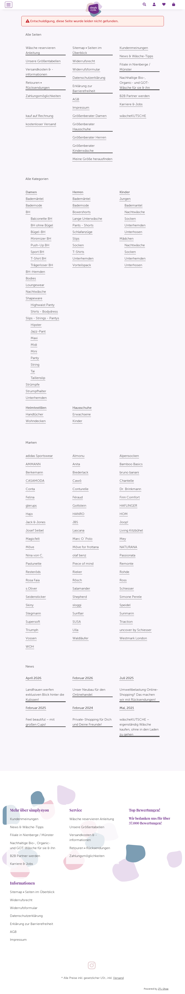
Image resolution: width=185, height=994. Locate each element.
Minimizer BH (41, 238)
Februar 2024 (83, 708)
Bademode (34, 205)
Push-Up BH (40, 245)
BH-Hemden (35, 271)
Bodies (31, 278)
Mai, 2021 (127, 708)
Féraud (78, 497)
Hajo (29, 514)
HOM (124, 514)
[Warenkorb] (175, 4)
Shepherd (80, 596)
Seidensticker (36, 596)
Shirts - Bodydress (44, 311)
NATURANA (128, 547)
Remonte (126, 563)
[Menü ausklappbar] (8, 5)
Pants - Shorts (83, 225)
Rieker (77, 572)
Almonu (78, 456)
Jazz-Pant (38, 331)
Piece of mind (83, 563)
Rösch (77, 580)
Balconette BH (41, 218)
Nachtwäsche (36, 291)
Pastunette (33, 563)
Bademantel (133, 205)
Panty (35, 358)
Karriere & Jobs (131, 104)
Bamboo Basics (131, 464)
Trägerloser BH (42, 265)
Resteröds (33, 572)
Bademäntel (35, 198)
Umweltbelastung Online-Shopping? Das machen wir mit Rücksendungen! (139, 694)
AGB (76, 99)
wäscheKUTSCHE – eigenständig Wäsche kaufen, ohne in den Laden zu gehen (139, 727)
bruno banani (129, 472)
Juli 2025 (127, 678)
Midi (34, 344)
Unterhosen (133, 232)
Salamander (81, 588)
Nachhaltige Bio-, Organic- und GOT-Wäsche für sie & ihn (135, 82)
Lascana (78, 530)
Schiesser (127, 588)
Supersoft (33, 621)
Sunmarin (127, 613)
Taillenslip (38, 378)
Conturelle (80, 489)
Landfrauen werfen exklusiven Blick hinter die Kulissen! (45, 694)
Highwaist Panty (42, 305)
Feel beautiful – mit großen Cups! (40, 722)
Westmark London (133, 638)
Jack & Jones (35, 522)
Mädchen (126, 238)
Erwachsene (82, 414)
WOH (30, 646)
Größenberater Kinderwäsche (84, 148)
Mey (123, 538)
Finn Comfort (130, 497)
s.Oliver (31, 588)
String (35, 364)
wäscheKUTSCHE (133, 116)
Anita (76, 464)
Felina (30, 497)
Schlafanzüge (82, 232)
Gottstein (79, 505)
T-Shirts (78, 252)
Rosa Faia (33, 580)
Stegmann (33, 613)
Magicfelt (33, 538)
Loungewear (35, 285)
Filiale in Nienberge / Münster (135, 67)
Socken (78, 245)
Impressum (81, 107)
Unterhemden (36, 397)
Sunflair (78, 613)
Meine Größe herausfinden (92, 159)
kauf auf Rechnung (39, 116)
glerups (31, 505)
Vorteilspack (82, 265)
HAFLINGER (128, 505)
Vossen (31, 638)
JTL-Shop (163, 988)
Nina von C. (34, 555)
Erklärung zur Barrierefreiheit (84, 88)
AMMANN (33, 464)
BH (28, 212)
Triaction (126, 621)
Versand (118, 977)
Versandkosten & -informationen (39, 72)
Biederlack (80, 472)
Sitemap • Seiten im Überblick (87, 50)
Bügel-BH (38, 232)
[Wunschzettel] (164, 4)
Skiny (30, 605)
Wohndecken (36, 421)
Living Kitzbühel (131, 530)
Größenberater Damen (89, 116)
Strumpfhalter (36, 391)
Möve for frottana (86, 547)
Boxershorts (82, 212)
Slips (76, 238)
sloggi (77, 605)
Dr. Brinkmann (130, 489)
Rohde (124, 572)
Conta (30, 489)
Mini (34, 351)
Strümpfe (33, 384)
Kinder (77, 421)
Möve (30, 547)
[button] (144, 4)
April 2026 (33, 678)
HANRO (78, 514)
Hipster (36, 324)
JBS (75, 522)
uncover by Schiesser (135, 630)
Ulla (75, 630)
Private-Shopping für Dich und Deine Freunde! (92, 722)
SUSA (77, 621)
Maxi (34, 338)
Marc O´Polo (82, 538)
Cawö (77, 480)
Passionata (127, 555)
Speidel (125, 605)
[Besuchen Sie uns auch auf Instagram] (92, 966)
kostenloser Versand (41, 124)
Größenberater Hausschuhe (84, 126)
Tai (33, 371)
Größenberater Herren (89, 137)
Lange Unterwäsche (87, 218)
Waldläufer (80, 638)
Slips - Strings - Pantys (42, 318)
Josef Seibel (35, 530)
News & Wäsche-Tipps (136, 56)
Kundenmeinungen (134, 48)
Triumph (32, 630)
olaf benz (79, 555)
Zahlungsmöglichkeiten (43, 96)
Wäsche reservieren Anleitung (40, 50)
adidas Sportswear (39, 456)
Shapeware (34, 298)
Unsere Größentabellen (43, 61)
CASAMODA (35, 480)
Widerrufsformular (86, 69)
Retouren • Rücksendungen (38, 85)
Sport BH (37, 252)
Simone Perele (131, 596)
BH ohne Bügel (42, 225)
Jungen (125, 198)
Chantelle (127, 480)
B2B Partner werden (135, 96)
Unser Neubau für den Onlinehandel (89, 692)
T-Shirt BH (38, 258)
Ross (123, 580)
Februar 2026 (83, 678)
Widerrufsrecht (84, 61)
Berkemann (34, 472)
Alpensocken (129, 456)
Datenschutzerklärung (89, 77)
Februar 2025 (36, 708)
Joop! (124, 522)
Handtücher (34, 414)
